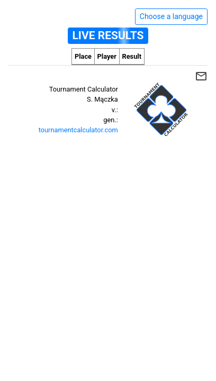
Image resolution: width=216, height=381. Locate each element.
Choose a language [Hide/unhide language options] (171, 16)
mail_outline (201, 76)
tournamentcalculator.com (78, 130)
